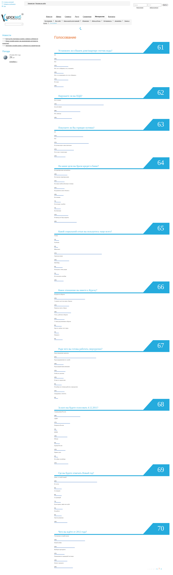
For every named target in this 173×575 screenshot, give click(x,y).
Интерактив (99, 16)
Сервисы (68, 16)
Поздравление (48, 21)
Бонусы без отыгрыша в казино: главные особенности (22, 39)
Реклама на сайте (40, 3)
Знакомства (31, 3)
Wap (4, 6)
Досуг (77, 16)
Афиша (58, 16)
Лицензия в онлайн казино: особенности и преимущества (23, 45)
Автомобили (118, 21)
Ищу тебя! (58, 21)
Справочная (87, 16)
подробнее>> (13, 61)
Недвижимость (108, 21)
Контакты (111, 16)
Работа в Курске (96, 21)
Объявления (85, 21)
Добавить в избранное (9, 4)
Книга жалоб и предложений (71, 21)
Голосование (53, 23)
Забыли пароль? (154, 7)
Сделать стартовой (8, 2)
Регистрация (139, 7)
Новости (49, 16)
